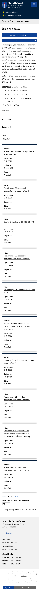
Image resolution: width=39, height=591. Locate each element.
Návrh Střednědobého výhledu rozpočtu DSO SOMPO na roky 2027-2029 (17, 326)
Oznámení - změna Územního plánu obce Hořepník (19, 361)
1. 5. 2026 (8, 377)
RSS (26, 40)
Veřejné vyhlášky (12, 105)
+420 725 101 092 (9, 542)
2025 (16, 94)
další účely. (24, 576)
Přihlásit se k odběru (23, 35)
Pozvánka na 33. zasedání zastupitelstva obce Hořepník (18, 189)
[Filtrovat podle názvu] (19, 115)
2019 (16, 87)
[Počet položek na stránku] (6, 503)
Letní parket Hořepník (13, 15)
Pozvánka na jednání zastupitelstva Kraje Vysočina (19, 153)
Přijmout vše (8, 588)
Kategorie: (6, 86)
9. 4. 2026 (8, 161)
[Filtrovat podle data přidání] (19, 123)
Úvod (4, 21)
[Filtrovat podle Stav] (19, 139)
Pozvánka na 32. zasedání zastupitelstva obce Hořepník (18, 257)
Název (4, 111)
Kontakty (9, 533)
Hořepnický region (12, 12)
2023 (24, 90)
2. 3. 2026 (8, 370)
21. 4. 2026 (8, 168)
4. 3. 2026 (8, 299)
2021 (7, 90)
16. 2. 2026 (8, 443)
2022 (15, 90)
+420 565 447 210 (10, 549)
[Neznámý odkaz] (15, 496)
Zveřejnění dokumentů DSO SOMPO (19, 223)
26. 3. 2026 (8, 231)
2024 (7, 94)
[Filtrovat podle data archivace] (19, 131)
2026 (25, 94)
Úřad (12, 21)
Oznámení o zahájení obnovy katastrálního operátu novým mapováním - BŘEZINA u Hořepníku (19, 434)
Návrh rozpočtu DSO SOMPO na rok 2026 (19, 291)
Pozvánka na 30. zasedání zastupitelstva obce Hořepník (18, 469)
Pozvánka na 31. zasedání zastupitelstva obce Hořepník (18, 398)
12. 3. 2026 (8, 265)
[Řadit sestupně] (8, 111)
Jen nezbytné (20, 588)
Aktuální (7, 175)
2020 (25, 87)
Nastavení (31, 588)
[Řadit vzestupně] (8, 110)
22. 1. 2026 (8, 477)
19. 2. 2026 (8, 406)
